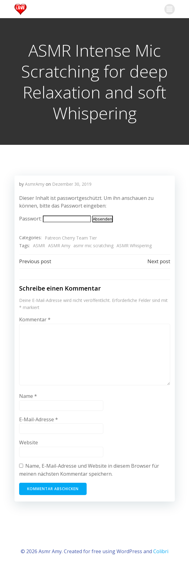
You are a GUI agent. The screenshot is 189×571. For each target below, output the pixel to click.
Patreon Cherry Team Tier (71, 238)
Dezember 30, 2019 (72, 184)
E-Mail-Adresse (38, 419)
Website (28, 442)
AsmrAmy (34, 184)
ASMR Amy (59, 245)
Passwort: (55, 218)
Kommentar (35, 319)
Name (28, 396)
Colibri (160, 551)
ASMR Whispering (134, 245)
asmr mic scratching (93, 245)
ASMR (39, 245)
